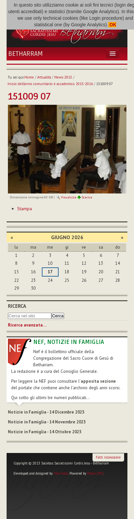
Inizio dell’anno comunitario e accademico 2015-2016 (50, 83)
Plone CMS (95, 473)
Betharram (25, 54)
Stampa (24, 209)
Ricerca (17, 306)
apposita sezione (98, 381)
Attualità (44, 77)
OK (112, 24)
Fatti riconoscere (108, 457)
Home (29, 77)
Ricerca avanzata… (27, 325)
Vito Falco (61, 473)
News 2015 (63, 77)
